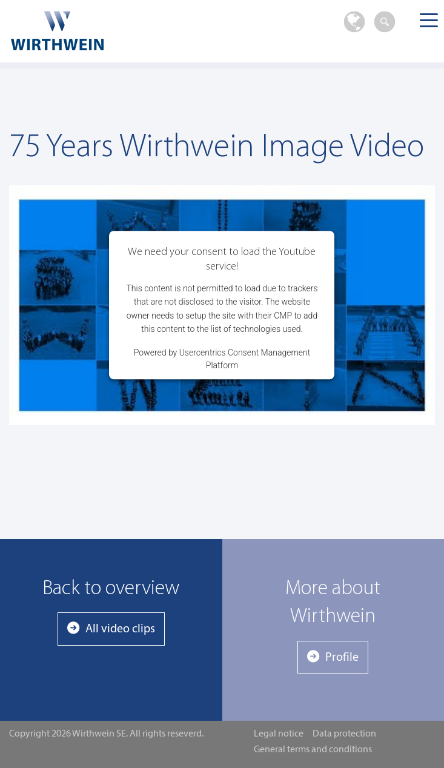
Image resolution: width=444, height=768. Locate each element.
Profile (342, 658)
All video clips (120, 629)
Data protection (344, 734)
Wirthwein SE (98, 30)
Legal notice (278, 734)
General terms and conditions (313, 750)
